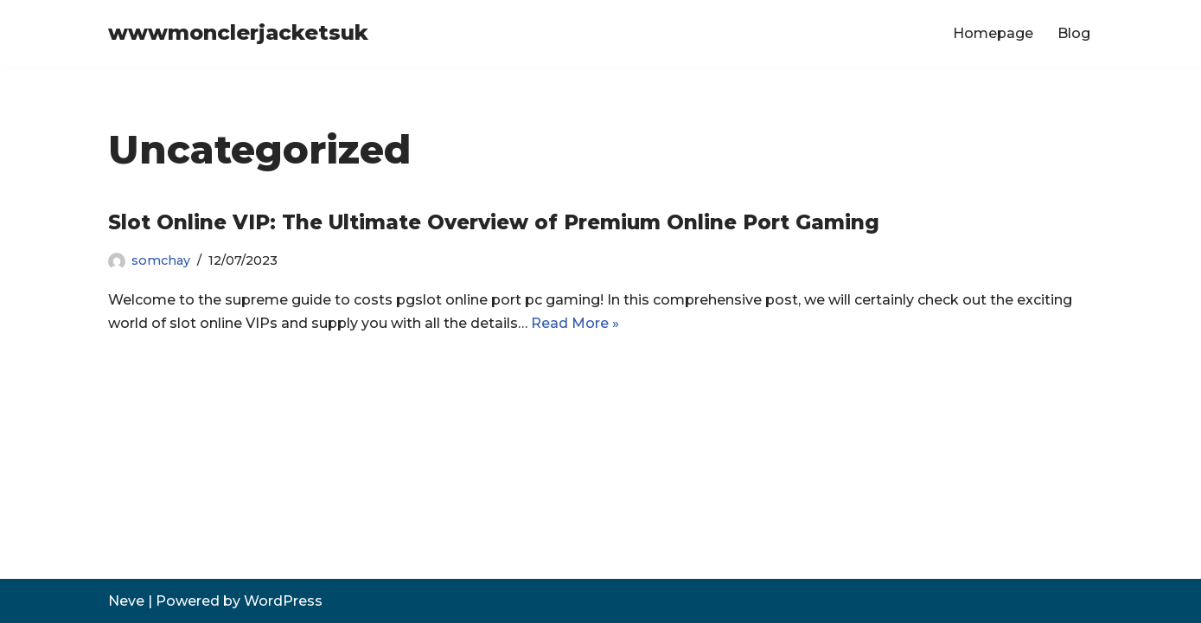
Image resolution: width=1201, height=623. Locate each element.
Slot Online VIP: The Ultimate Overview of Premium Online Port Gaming (493, 222)
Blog (1073, 33)
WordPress (283, 601)
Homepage (993, 33)
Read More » (575, 323)
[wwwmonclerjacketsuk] (238, 33)
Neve (126, 601)
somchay (160, 260)
